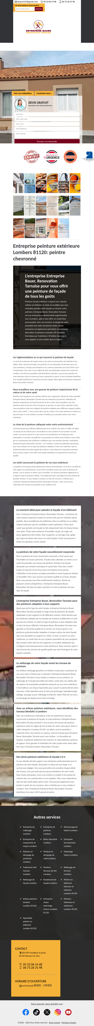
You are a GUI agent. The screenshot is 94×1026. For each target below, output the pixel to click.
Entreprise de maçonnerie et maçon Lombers (30, 842)
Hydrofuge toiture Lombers (71, 853)
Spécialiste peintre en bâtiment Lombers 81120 (29, 923)
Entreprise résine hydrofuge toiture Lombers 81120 (50, 906)
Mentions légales (69, 1022)
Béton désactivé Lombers (50, 841)
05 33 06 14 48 (48, 1)
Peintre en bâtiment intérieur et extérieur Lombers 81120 (70, 886)
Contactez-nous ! (44, 93)
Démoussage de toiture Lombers (71, 829)
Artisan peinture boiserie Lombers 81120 (30, 902)
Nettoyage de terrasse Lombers (69, 870)
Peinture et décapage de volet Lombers (49, 855)
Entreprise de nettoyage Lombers (29, 830)
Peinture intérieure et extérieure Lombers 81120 (70, 904)
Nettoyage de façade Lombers (30, 881)
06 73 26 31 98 (67, 1)
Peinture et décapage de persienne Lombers (28, 856)
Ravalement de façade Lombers (50, 881)
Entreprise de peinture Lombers (49, 830)
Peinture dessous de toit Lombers (50, 870)
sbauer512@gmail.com (26, 1)
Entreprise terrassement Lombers (69, 842)
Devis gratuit (54, 1022)
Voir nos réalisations (23, 93)
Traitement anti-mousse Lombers (30, 870)
